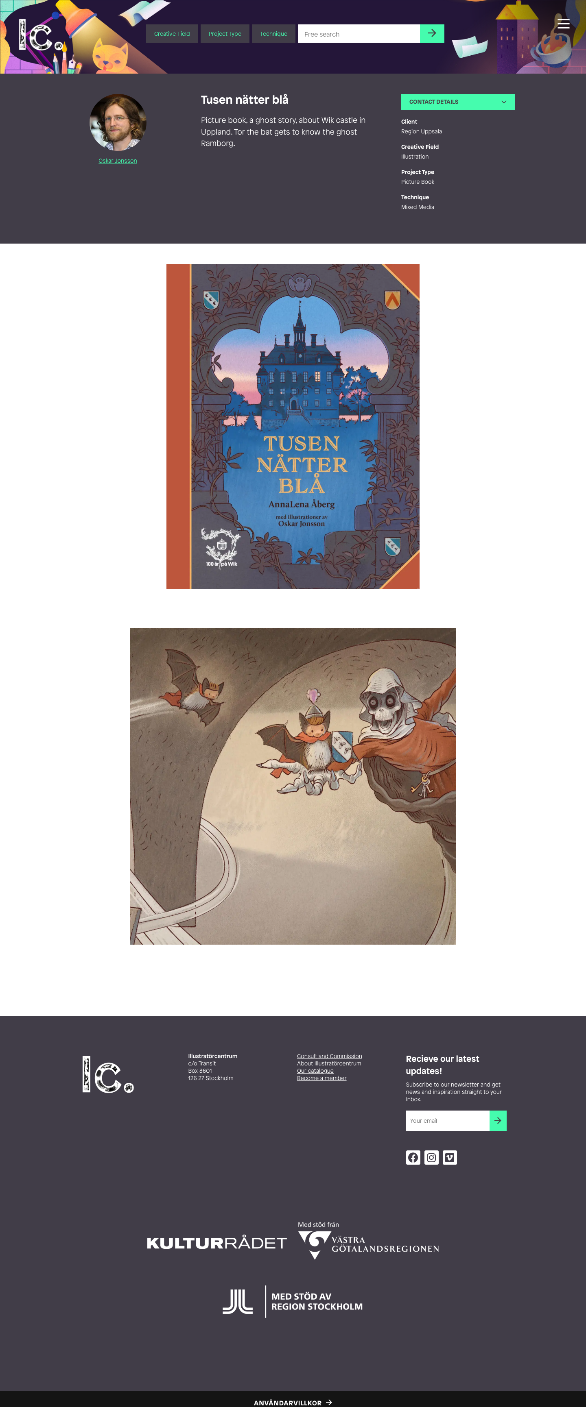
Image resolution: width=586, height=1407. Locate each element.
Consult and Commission (329, 1056)
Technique (273, 33)
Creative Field (172, 33)
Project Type (225, 33)
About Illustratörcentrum (329, 1063)
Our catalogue (315, 1071)
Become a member (322, 1078)
